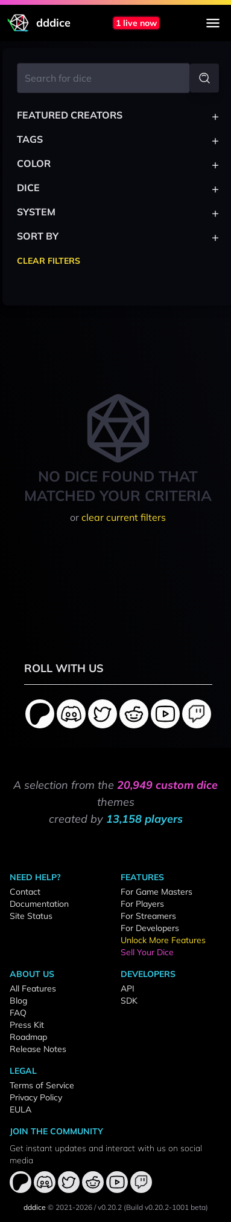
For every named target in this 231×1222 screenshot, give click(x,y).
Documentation (39, 903)
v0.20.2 (110, 1207)
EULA (20, 1109)
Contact (25, 891)
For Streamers (148, 915)
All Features (33, 988)
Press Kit (27, 1024)
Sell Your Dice (147, 952)
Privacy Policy (36, 1097)
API (127, 988)
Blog (18, 1000)
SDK (129, 1000)
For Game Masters (156, 891)
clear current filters (123, 517)
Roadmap (28, 1036)
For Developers (150, 928)
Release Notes (38, 1049)
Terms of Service (42, 1085)
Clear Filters (48, 260)
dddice (35, 1207)
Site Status (31, 915)
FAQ (18, 1012)
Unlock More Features (163, 940)
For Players (142, 903)
